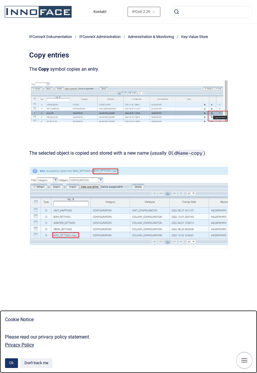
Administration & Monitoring (151, 36)
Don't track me (36, 363)
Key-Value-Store (194, 36)
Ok (11, 363)
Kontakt (99, 11)
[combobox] (211, 11)
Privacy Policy (19, 345)
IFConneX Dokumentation (50, 36)
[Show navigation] (244, 360)
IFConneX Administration (100, 36)
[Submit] (176, 11)
